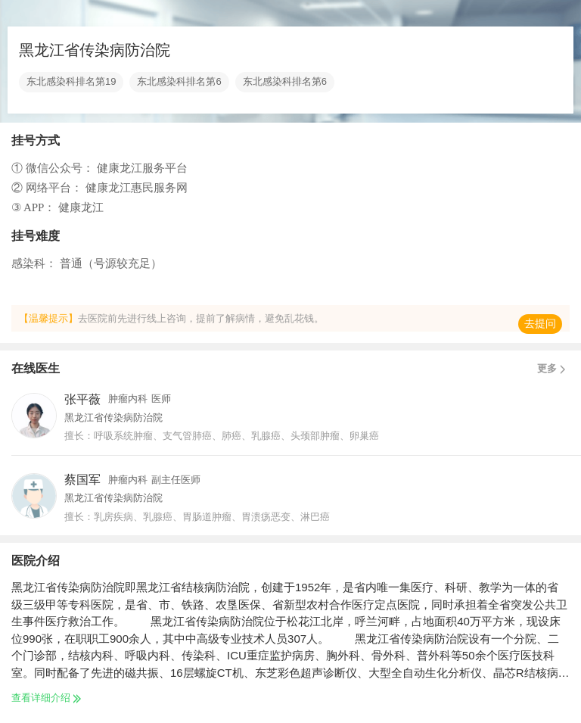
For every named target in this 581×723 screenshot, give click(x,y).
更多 (553, 368)
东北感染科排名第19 (71, 81)
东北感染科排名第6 (179, 81)
